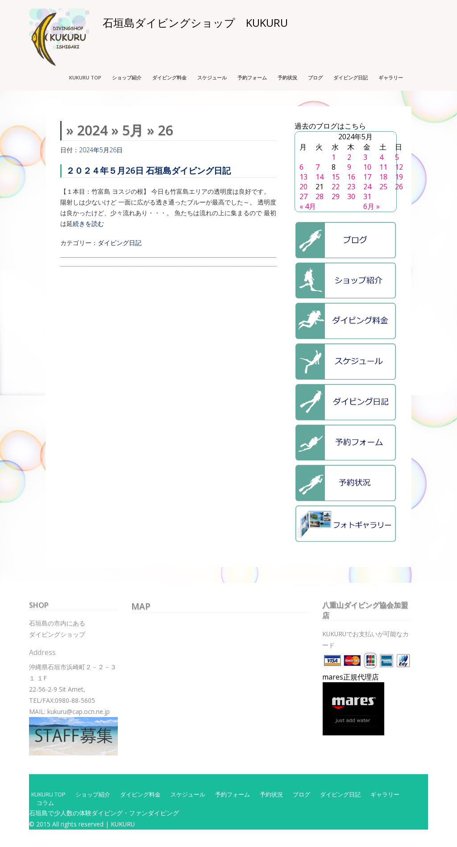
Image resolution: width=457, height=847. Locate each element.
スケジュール (212, 77)
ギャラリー (390, 77)
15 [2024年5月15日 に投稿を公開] (336, 177)
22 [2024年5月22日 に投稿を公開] (336, 187)
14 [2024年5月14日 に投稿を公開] (320, 177)
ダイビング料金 (169, 77)
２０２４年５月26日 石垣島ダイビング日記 (148, 170)
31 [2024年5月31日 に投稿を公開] (367, 196)
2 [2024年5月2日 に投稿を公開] (349, 157)
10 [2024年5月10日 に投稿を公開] (367, 167)
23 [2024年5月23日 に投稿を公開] (351, 187)
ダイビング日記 (350, 77)
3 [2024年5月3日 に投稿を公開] (365, 157)
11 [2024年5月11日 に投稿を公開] (383, 167)
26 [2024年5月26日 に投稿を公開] (399, 187)
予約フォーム (252, 77)
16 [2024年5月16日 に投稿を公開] (351, 177)
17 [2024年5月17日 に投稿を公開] (367, 177)
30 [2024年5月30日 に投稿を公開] (351, 196)
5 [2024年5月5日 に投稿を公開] (397, 157)
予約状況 (287, 77)
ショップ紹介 (126, 77)
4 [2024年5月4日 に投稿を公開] (381, 157)
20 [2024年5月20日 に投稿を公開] (303, 187)
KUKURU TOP (85, 77)
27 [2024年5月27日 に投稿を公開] (303, 196)
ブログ (315, 77)
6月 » (371, 206)
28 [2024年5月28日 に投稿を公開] (320, 196)
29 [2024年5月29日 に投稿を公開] (336, 196)
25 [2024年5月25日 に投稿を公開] (383, 187)
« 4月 (307, 206)
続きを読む (88, 223)
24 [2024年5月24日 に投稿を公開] (367, 187)
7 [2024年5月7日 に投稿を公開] (318, 167)
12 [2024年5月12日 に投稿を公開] (399, 167)
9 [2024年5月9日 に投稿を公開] (349, 167)
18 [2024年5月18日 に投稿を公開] (383, 177)
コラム (45, 803)
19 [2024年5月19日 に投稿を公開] (399, 177)
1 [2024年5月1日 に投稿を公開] (334, 157)
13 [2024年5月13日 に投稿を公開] (303, 177)
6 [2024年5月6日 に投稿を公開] (301, 167)
